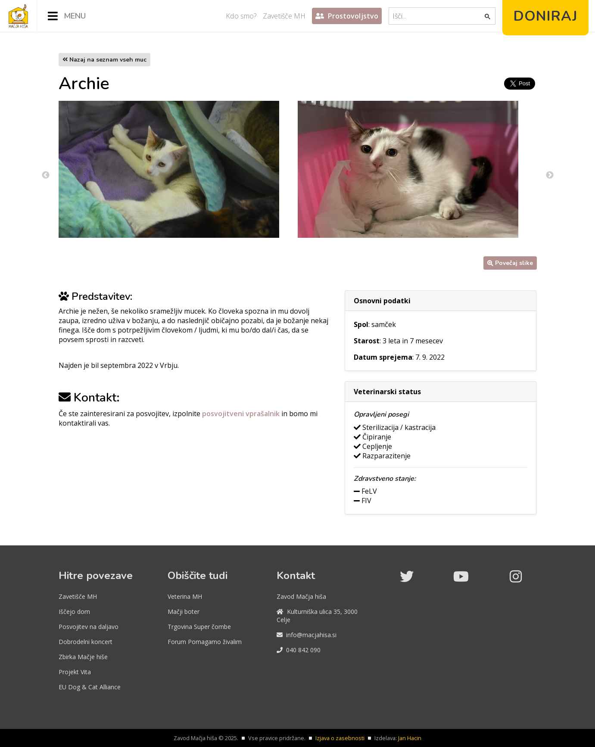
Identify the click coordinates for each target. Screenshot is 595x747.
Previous (45, 175)
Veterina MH (185, 596)
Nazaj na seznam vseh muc (104, 60)
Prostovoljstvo (346, 16)
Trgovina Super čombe (199, 626)
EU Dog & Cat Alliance (90, 687)
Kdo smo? (241, 16)
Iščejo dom (74, 611)
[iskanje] (437, 16)
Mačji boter (183, 611)
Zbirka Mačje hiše (83, 657)
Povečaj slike (510, 263)
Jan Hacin (409, 738)
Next (549, 175)
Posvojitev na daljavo (88, 626)
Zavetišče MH (284, 16)
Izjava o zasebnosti (339, 738)
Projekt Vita (75, 672)
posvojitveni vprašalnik (241, 413)
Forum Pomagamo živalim (205, 642)
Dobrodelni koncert (85, 642)
